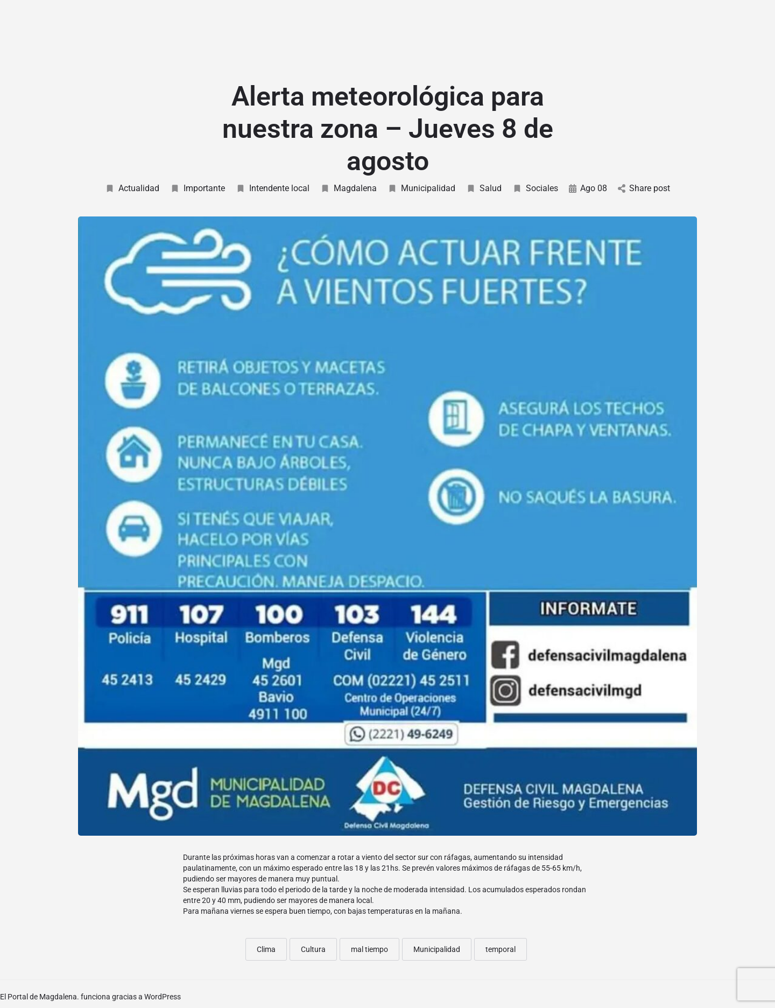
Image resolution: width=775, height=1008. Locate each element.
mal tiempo (369, 949)
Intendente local (272, 188)
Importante (197, 188)
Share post (644, 188)
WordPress (162, 996)
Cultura (313, 949)
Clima (266, 949)
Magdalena (348, 188)
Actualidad (132, 188)
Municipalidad (421, 188)
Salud (484, 188)
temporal (500, 949)
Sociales (535, 188)
